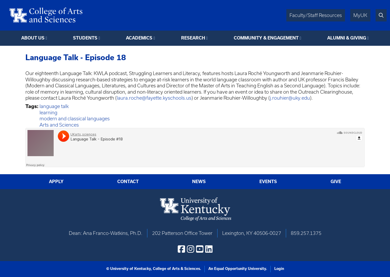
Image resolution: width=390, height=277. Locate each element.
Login (279, 269)
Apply (56, 181)
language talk (54, 106)
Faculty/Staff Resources (315, 15)
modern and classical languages (75, 118)
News (199, 181)
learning (48, 112)
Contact (128, 181)
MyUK (360, 15)
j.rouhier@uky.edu (290, 98)
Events (268, 181)
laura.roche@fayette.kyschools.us (154, 98)
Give (336, 181)
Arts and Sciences (59, 125)
